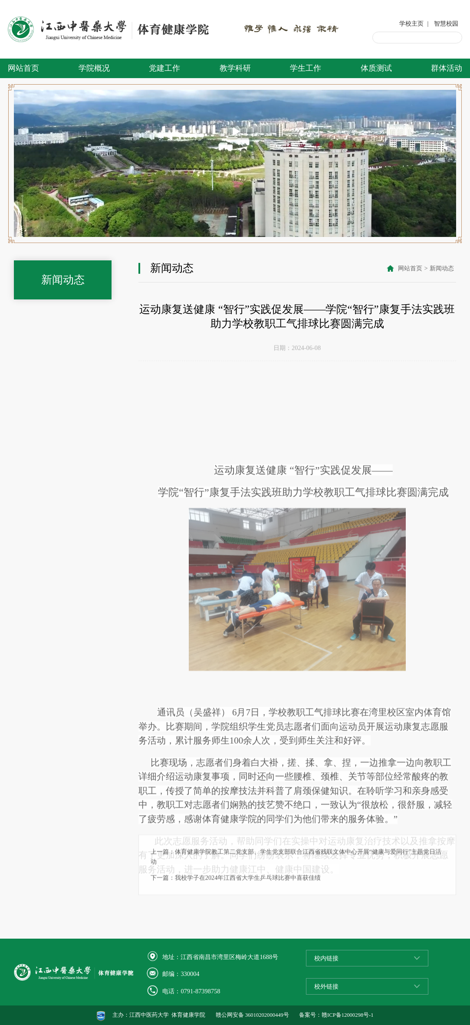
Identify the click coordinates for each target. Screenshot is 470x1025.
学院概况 (94, 68)
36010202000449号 (267, 1015)
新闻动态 (442, 269)
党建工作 (164, 68)
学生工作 (305, 68)
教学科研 (235, 68)
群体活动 (446, 68)
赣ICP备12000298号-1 (347, 1015)
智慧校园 (446, 23)
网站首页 (23, 68)
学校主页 (411, 23)
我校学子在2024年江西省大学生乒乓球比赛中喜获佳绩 (248, 909)
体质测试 (376, 68)
